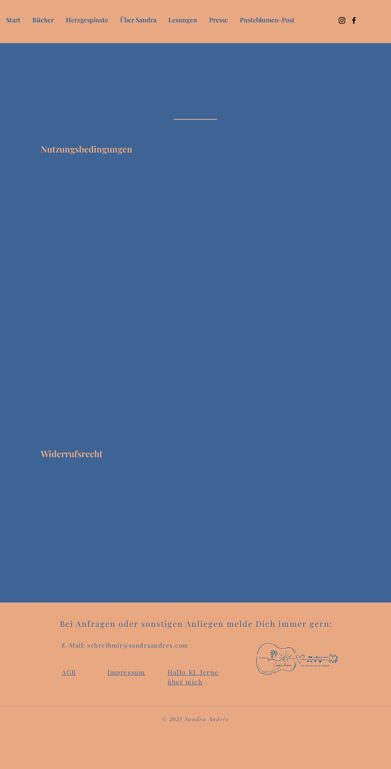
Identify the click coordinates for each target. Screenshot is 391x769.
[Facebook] (354, 20)
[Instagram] (342, 20)
